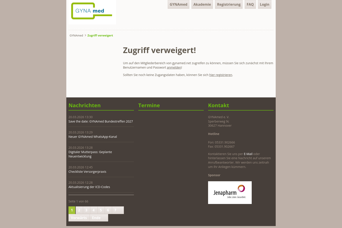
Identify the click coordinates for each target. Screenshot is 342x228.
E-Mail (248, 154)
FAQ (250, 4)
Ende (96, 217)
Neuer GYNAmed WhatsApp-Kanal (92, 137)
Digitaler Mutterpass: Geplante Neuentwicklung (90, 154)
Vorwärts (79, 217)
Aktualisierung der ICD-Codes (89, 187)
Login (264, 4)
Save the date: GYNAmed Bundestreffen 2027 (100, 121)
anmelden (174, 67)
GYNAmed (178, 4)
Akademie (202, 4)
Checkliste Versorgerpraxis (87, 171)
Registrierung (229, 4)
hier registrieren (220, 75)
